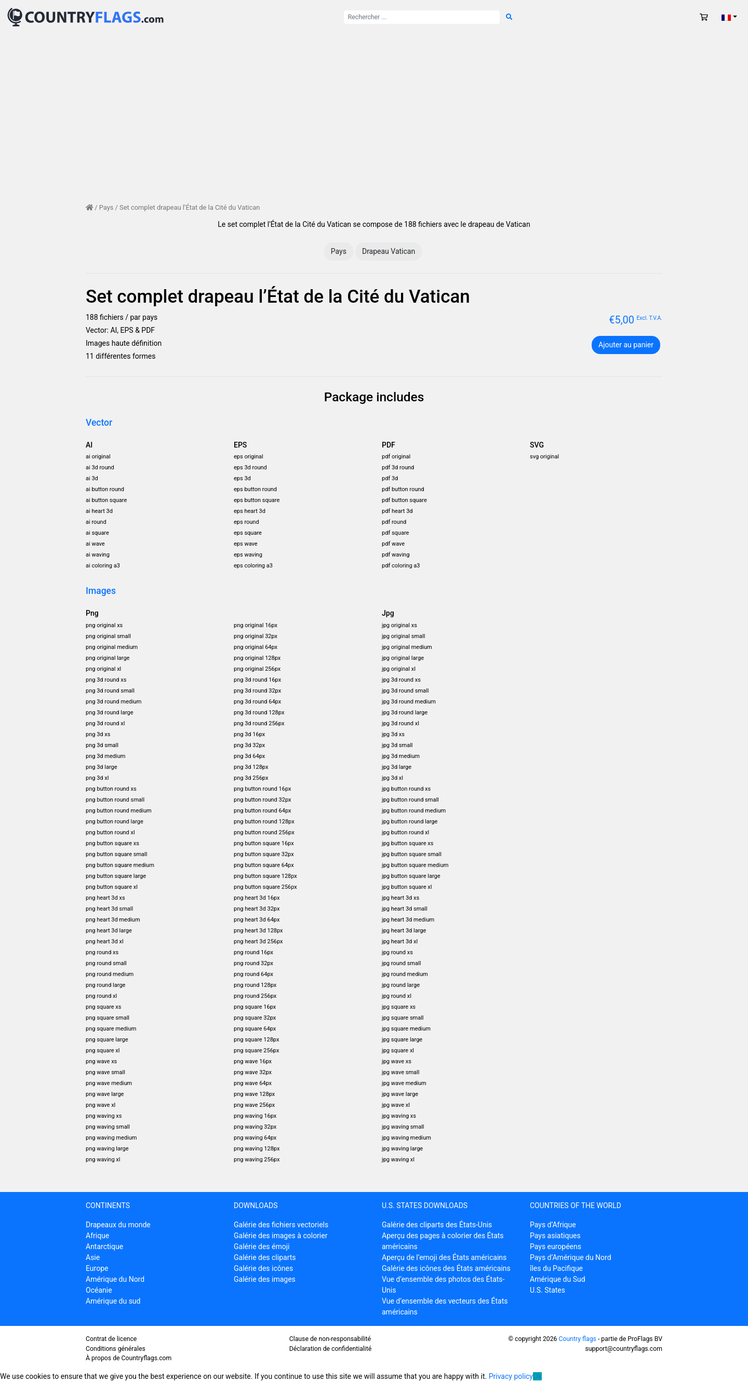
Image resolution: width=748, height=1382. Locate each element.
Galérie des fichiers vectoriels (281, 1225)
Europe (97, 1268)
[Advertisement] (374, 112)
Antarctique (104, 1246)
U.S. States (547, 1290)
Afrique (97, 1235)
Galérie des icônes (263, 1268)
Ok (537, 1376)
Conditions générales (115, 1348)
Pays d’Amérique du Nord (570, 1257)
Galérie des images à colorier (280, 1235)
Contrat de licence (111, 1339)
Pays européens (555, 1246)
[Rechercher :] (422, 17)
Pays (106, 207)
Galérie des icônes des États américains (446, 1268)
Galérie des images (265, 1279)
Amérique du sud (113, 1301)
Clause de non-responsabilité (330, 1339)
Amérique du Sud (557, 1279)
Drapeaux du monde (118, 1225)
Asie (93, 1257)
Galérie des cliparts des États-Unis (437, 1225)
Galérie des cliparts (265, 1257)
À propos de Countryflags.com (128, 1358)
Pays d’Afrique (553, 1225)
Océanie (99, 1290)
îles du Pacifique (556, 1268)
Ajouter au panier (625, 345)
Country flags (577, 1339)
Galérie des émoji (261, 1246)
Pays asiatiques (555, 1235)
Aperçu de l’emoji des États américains (444, 1257)
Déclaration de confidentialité (330, 1348)
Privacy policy (511, 1376)
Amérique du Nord (115, 1279)
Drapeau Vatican (388, 251)
